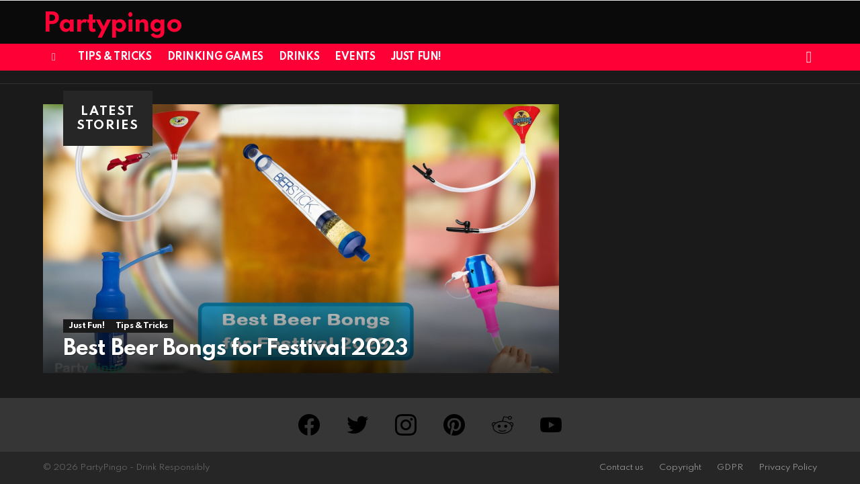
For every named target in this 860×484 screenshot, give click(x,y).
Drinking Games (215, 57)
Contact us (621, 467)
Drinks (299, 57)
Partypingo (112, 24)
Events (355, 57)
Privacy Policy (788, 467)
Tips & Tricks (115, 57)
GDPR (730, 467)
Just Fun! (416, 57)
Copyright (680, 467)
